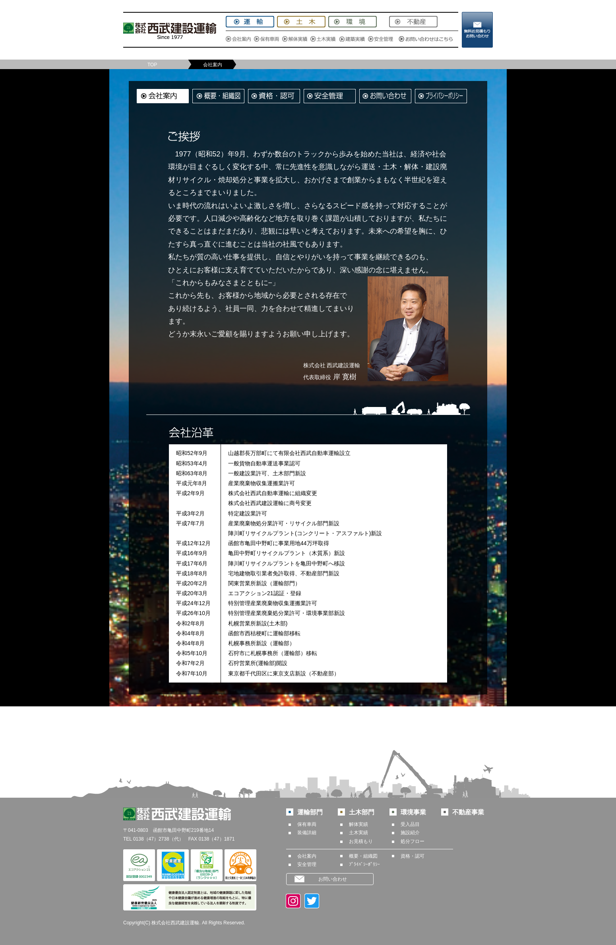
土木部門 (361, 812)
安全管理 (306, 864)
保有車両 (306, 824)
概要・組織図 (363, 856)
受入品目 (410, 824)
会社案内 (306, 856)
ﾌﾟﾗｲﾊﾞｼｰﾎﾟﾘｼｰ (364, 864)
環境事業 (413, 812)
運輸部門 (310, 812)
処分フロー (412, 841)
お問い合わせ (332, 879)
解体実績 (358, 824)
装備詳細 (306, 832)
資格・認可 (412, 856)
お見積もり (361, 841)
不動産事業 (468, 812)
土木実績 (358, 832)
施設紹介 (410, 832)
